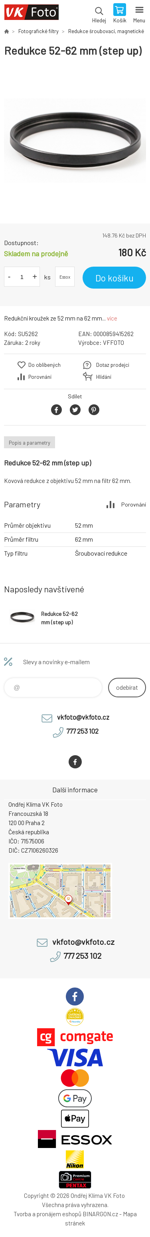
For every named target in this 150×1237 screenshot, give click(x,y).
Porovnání (39, 377)
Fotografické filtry (38, 31)
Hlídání (103, 377)
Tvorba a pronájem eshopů (47, 1213)
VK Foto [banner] (31, 14)
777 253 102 (82, 731)
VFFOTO (113, 342)
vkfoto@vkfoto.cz (83, 717)
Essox (64, 276)
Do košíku (114, 277)
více (112, 318)
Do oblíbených (44, 365)
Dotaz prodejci (112, 365)
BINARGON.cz (100, 1213)
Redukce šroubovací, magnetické (106, 31)
